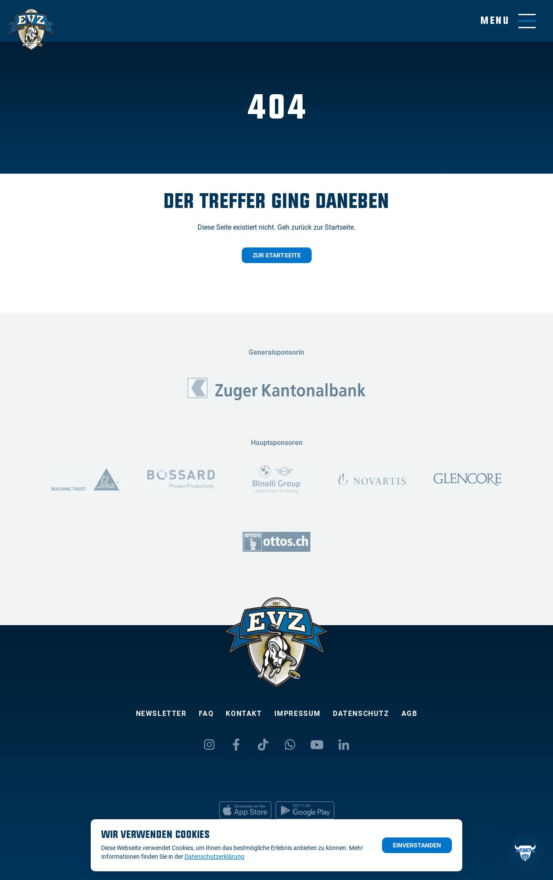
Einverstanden (417, 845)
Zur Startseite (277, 255)
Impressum (297, 713)
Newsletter (161, 713)
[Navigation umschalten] (508, 21)
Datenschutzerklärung (214, 856)
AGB (410, 713)
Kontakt (244, 713)
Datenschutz (361, 713)
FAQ (206, 713)
